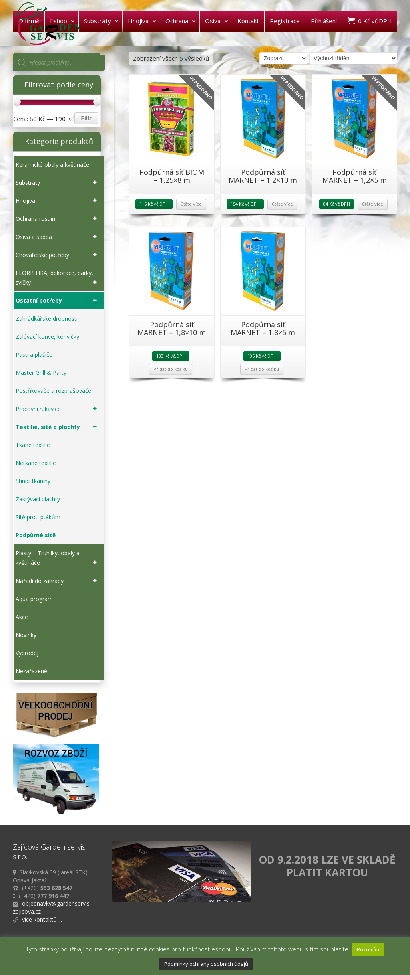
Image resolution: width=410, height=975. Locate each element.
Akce (22, 617)
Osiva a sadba (58, 237)
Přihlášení (324, 21)
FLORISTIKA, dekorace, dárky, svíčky (58, 278)
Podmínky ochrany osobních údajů (206, 963)
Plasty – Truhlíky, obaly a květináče (58, 558)
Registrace (285, 21)
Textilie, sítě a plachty (58, 427)
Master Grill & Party (41, 372)
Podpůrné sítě (36, 535)
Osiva (217, 21)
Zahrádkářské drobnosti (47, 318)
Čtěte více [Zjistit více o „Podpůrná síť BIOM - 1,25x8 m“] (191, 204)
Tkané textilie (33, 445)
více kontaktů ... (42, 919)
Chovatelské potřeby (58, 255)
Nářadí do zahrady (58, 581)
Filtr (86, 118)
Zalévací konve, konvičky (47, 336)
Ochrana (180, 21)
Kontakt (248, 21)
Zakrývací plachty (38, 499)
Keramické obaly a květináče (52, 164)
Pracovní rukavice (58, 409)
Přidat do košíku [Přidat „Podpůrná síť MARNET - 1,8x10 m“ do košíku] (170, 369)
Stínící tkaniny (33, 481)
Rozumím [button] (368, 949)
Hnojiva (142, 21)
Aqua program (34, 599)
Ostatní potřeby (58, 300)
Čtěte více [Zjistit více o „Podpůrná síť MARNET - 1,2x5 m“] (372, 204)
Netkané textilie (36, 463)
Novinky (26, 635)
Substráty (101, 21)
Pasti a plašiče (34, 354)
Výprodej (27, 653)
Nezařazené (31, 671)
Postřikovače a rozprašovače (53, 390)
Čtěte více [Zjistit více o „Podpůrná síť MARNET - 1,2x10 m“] (282, 204)
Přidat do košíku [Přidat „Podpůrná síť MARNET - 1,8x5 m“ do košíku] (262, 369)
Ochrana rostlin (58, 219)
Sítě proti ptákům (38, 517)
